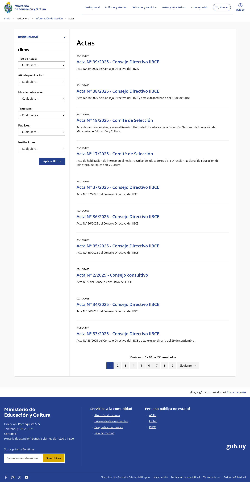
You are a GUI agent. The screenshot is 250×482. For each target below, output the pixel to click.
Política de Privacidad (235, 477)
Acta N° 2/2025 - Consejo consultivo (112, 275)
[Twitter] (19, 477)
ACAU (152, 415)
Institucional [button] (41, 36)
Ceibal (153, 421)
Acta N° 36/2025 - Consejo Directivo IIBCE (118, 216)
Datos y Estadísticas (174, 7)
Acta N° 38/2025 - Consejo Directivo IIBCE (118, 91)
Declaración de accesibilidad (185, 477)
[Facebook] (6, 477)
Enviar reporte (236, 392)
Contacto (10, 434)
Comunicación (199, 7)
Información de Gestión (49, 18)
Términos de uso (211, 477)
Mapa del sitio (160, 477)
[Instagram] (13, 477)
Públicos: (24, 125)
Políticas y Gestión (116, 7)
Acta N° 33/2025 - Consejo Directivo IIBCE (118, 333)
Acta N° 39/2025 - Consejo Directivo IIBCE (118, 62)
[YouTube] (26, 477)
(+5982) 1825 (25, 429)
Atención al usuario (107, 415)
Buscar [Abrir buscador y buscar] (222, 8)
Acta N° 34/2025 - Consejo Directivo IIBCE (118, 304)
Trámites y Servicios (144, 7)
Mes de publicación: (31, 92)
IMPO (152, 427)
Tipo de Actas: (27, 59)
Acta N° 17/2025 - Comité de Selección (115, 154)
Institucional (92, 7)
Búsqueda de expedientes (111, 421)
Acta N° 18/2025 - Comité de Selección (115, 120)
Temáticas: (25, 109)
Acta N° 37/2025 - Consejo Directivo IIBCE (118, 187)
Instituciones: (27, 142)
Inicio (7, 18)
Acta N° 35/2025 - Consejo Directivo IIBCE (118, 246)
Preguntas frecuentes (108, 427)
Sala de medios (104, 433)
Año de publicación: (31, 75)
